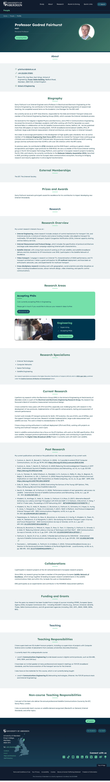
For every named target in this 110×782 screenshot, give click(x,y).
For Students (88, 732)
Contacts (6, 752)
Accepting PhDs (22, 38)
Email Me (23, 312)
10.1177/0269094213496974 (41, 550)
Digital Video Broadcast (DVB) (39, 438)
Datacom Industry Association (70, 153)
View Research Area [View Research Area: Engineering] (66, 337)
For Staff (101, 732)
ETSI (43, 146)
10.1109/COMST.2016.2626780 (35, 525)
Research (61, 4)
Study (43, 4)
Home (5, 16)
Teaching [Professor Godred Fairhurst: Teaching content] (55, 626)
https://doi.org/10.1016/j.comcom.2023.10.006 (66, 463)
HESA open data (81, 377)
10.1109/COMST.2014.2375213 (68, 533)
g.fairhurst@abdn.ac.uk (27, 70)
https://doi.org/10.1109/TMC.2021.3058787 (33, 482)
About (51, 4)
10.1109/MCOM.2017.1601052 (34, 515)
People (7, 10)
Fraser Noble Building (36, 80)
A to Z (5, 754)
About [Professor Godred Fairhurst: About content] (55, 56)
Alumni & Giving (75, 4)
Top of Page (101, 767)
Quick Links (89, 4)
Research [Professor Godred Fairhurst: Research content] (55, 209)
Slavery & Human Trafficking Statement (69, 773)
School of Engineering (26, 86)
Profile (19, 16)
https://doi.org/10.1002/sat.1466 (29, 472)
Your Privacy (36, 773)
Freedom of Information (89, 773)
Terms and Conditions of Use (21, 773)
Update (90, 722)
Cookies (53, 773)
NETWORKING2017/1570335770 (75, 504)
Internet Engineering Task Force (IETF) (41, 137)
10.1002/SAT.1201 (31, 496)
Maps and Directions (10, 757)
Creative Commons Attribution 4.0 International (35, 379)
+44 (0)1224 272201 (25, 73)
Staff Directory (8, 759)
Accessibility (45, 773)
